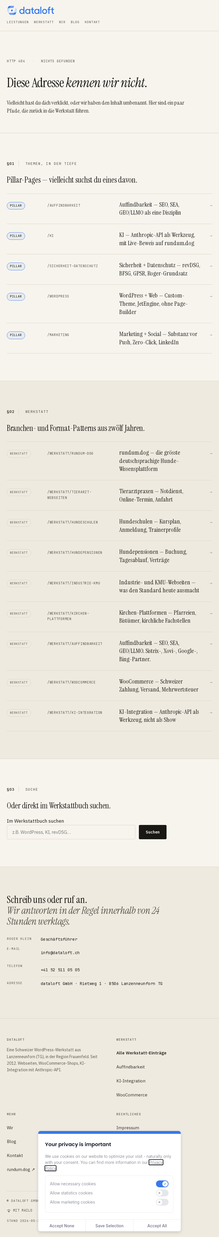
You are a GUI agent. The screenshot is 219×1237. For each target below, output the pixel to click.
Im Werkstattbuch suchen (35, 821)
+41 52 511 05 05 (60, 969)
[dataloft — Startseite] (30, 10)
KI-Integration (130, 1081)
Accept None (61, 1225)
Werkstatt (44, 22)
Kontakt (92, 22)
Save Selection (110, 1225)
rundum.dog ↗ (21, 1169)
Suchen (153, 832)
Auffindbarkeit (130, 1067)
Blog (75, 22)
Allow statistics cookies (71, 1192)
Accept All (157, 1225)
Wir (62, 22)
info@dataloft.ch (60, 952)
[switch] (162, 1183)
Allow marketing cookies (72, 1202)
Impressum (127, 1127)
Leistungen (18, 22)
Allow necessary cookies (73, 1183)
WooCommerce (131, 1095)
